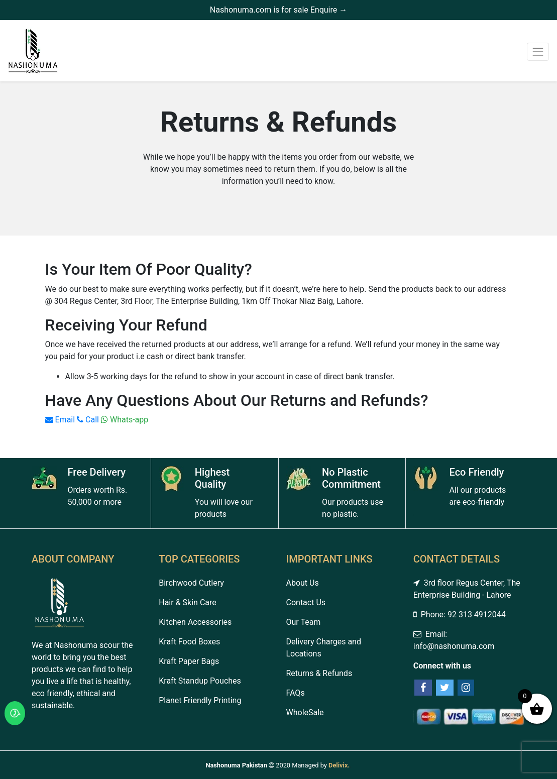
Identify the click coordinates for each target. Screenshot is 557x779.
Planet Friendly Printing (200, 700)
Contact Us (306, 602)
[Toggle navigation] (538, 52)
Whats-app (124, 419)
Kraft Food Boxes (189, 641)
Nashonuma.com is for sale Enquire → (278, 10)
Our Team (303, 622)
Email (60, 419)
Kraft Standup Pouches (200, 681)
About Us (302, 583)
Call (88, 419)
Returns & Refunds (319, 673)
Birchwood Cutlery (191, 583)
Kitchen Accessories (195, 622)
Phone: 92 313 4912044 (459, 614)
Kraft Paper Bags (189, 661)
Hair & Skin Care (187, 602)
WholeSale (305, 712)
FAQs (295, 693)
